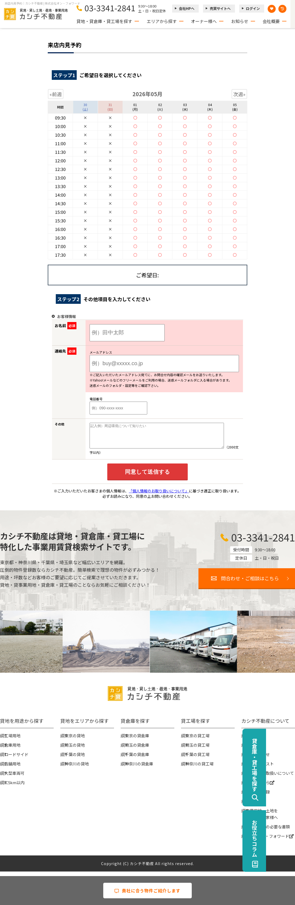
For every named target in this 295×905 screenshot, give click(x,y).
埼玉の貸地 (75, 750)
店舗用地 (12, 768)
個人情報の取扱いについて (270, 778)
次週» (239, 94)
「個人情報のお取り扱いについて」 (159, 495)
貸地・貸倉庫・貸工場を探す (104, 21)
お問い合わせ (258, 759)
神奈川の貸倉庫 (139, 768)
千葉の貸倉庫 (137, 759)
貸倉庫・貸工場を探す (283, 765)
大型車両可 (14, 778)
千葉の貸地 (75, 759)
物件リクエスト (260, 768)
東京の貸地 (75, 740)
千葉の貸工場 (197, 759)
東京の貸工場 (197, 740)
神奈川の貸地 (77, 768)
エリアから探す (162, 21)
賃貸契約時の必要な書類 (268, 831)
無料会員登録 (258, 796)
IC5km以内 (14, 787)
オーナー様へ (204, 21)
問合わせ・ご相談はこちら (250, 582)
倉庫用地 (12, 750)
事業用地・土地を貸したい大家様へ (262, 819)
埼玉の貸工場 (197, 750)
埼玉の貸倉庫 (137, 750)
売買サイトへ (220, 8)
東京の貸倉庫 (137, 740)
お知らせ (239, 21)
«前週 (56, 94)
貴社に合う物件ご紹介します (147, 890)
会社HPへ (186, 8)
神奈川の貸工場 (199, 768)
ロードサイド (16, 759)
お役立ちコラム (283, 838)
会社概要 (271, 21)
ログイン (253, 8)
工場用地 (12, 740)
